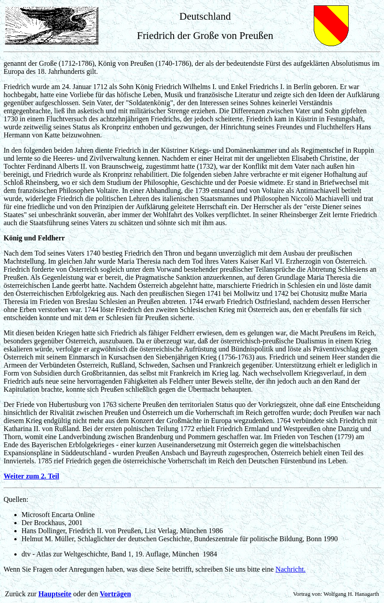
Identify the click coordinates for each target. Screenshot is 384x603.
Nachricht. (291, 569)
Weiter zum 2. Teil (31, 476)
